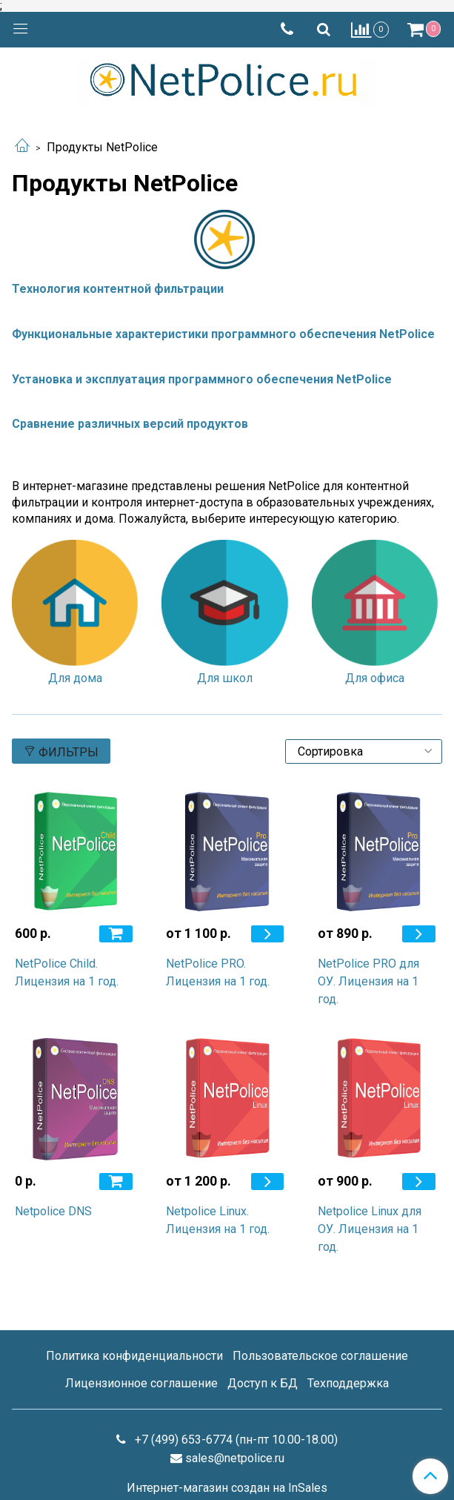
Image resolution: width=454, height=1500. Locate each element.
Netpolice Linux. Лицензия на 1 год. (218, 1220)
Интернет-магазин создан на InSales (227, 1488)
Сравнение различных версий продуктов (130, 424)
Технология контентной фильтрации (118, 289)
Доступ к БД (262, 1383)
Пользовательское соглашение (320, 1356)
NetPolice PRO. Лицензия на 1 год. (218, 972)
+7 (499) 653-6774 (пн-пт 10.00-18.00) (235, 1440)
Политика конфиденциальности (134, 1356)
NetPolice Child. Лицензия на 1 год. (66, 972)
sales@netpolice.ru (234, 1458)
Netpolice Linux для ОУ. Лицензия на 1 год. (369, 1229)
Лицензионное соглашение (141, 1383)
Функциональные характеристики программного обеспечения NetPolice (223, 334)
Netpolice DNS (53, 1211)
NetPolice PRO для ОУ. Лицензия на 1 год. (368, 981)
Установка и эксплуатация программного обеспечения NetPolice (202, 379)
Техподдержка (348, 1383)
